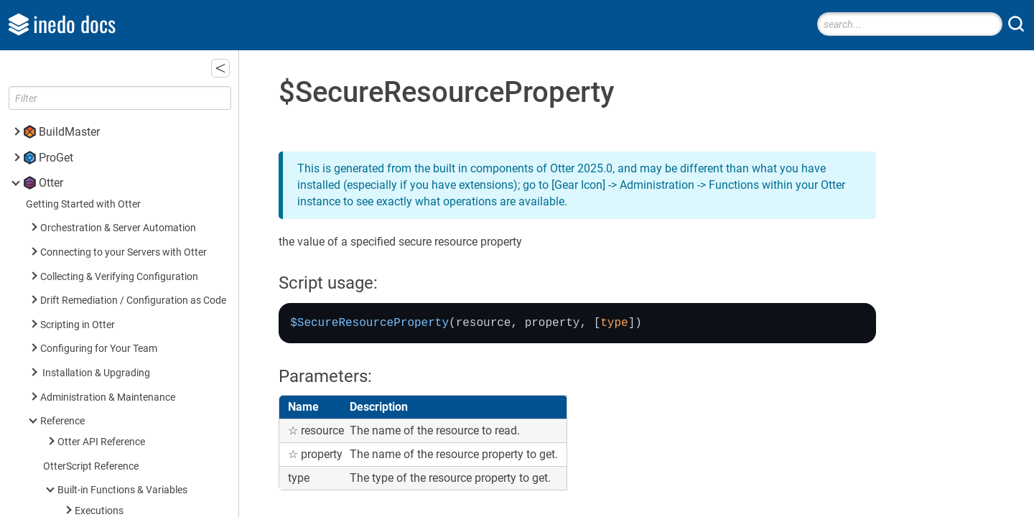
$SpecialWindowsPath (127, 66)
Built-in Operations (98, 367)
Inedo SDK (65, 500)
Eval (87, 90)
